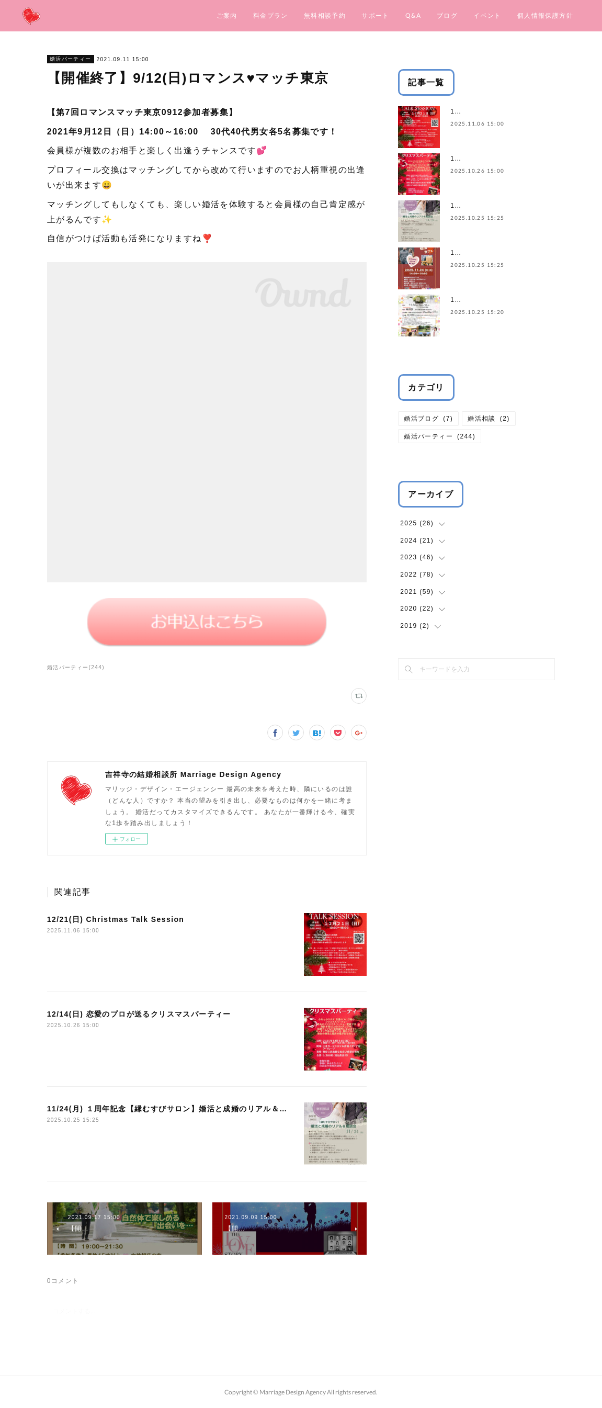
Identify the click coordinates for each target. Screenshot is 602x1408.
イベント (487, 15)
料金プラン (270, 15)
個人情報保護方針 (545, 15)
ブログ (447, 15)
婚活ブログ (428, 418)
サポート (375, 15)
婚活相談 (489, 418)
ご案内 (227, 15)
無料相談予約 (325, 15)
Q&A (413, 15)
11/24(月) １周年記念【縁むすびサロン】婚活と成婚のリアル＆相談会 (175, 1109)
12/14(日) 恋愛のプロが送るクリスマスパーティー (139, 1014)
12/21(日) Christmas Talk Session (116, 919)
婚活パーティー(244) (76, 667)
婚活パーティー (71, 59)
